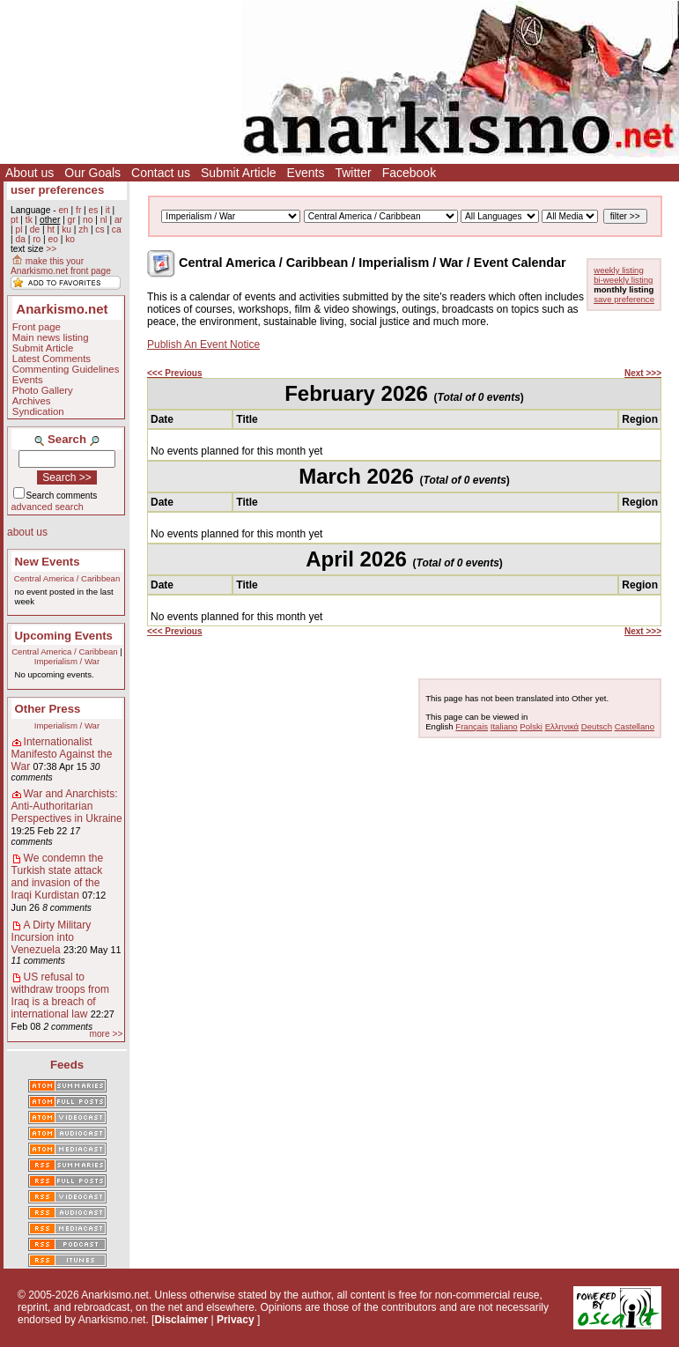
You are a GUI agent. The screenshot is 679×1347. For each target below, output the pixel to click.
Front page (36, 327)
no (87, 220)
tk (29, 220)
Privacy (236, 1320)
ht (51, 229)
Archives (31, 401)
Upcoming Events (64, 635)
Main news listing (50, 337)
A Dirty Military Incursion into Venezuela (51, 937)
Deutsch (596, 726)
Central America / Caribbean (67, 578)
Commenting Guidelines (66, 369)
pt (14, 220)
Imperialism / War (67, 661)
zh (83, 229)
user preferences (57, 189)
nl (103, 220)
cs (99, 229)
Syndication (38, 411)
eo (53, 239)
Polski (531, 726)
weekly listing (619, 270)
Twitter (353, 173)
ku (66, 229)
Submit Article (239, 173)
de (35, 229)
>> (51, 249)
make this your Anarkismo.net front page (61, 266)
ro (37, 239)
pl (18, 229)
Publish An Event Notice (203, 344)
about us (27, 532)
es (94, 210)
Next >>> (642, 373)
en (63, 210)
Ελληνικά (562, 726)
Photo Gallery (42, 390)
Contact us (160, 173)
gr (72, 220)
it (108, 210)
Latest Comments (51, 358)
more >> (105, 1034)
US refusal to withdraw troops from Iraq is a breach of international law (60, 995)
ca (117, 229)
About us (29, 173)
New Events (47, 561)
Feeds (67, 1064)
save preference (624, 299)
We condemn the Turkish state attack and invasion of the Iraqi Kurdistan (57, 876)
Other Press (48, 708)
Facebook (409, 173)
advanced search (47, 506)
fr (78, 210)
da (20, 239)
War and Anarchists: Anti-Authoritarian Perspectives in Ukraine (66, 806)
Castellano (634, 726)
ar (118, 220)
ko (70, 239)
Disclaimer (181, 1320)
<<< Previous (175, 373)
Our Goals (92, 173)
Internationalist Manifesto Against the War (62, 754)
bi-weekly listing (623, 280)
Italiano (504, 726)
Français (471, 726)
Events (306, 173)
